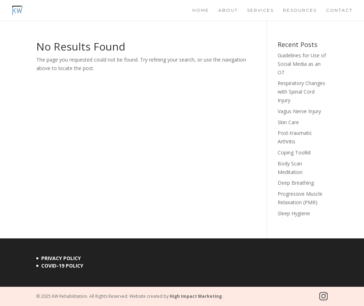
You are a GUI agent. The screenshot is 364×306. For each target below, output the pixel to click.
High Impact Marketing (196, 296)
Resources (300, 10)
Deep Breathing (296, 182)
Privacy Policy (61, 258)
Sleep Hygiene (294, 213)
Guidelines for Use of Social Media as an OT (302, 64)
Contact (339, 10)
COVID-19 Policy (62, 265)
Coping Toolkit (294, 152)
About (228, 10)
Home (200, 10)
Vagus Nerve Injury (299, 111)
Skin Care (288, 122)
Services (260, 10)
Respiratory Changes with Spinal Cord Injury (301, 92)
